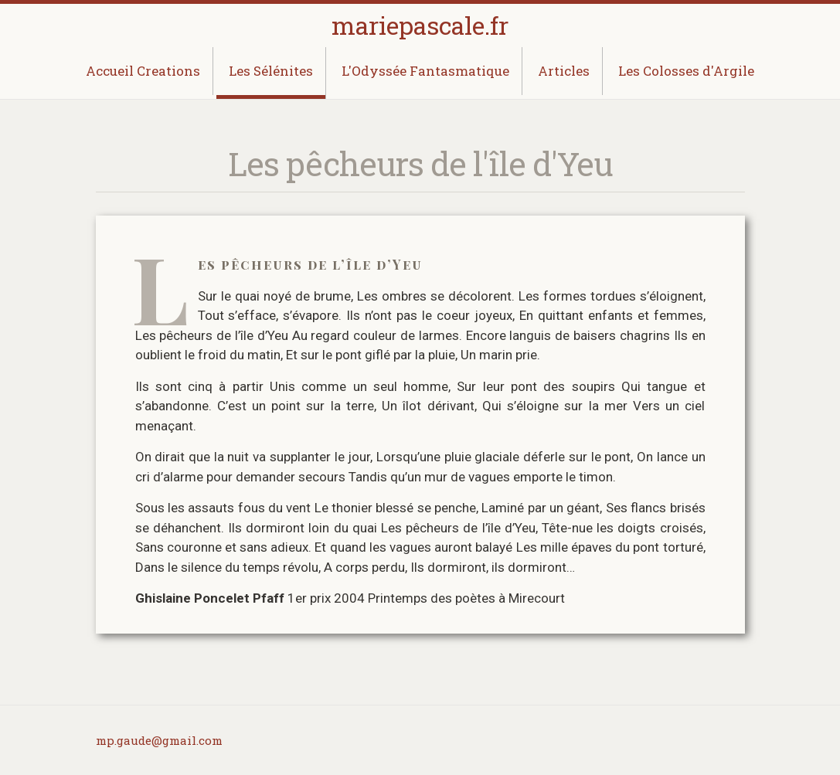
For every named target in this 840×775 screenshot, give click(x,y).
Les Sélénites (271, 71)
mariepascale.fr (420, 25)
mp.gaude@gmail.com (159, 740)
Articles (564, 71)
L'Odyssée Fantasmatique (425, 71)
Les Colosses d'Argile (686, 71)
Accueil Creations (143, 71)
